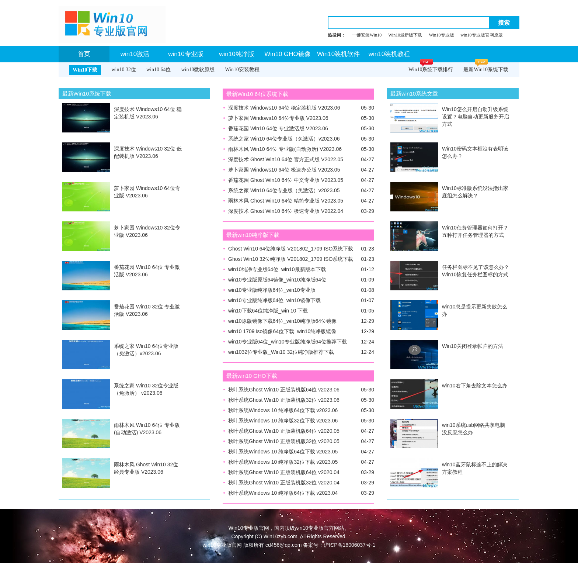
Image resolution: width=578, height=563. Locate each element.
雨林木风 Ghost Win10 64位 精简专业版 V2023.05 (285, 201)
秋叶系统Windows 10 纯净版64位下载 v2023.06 (283, 410)
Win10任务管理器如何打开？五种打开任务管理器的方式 (475, 231)
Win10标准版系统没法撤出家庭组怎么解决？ (475, 191)
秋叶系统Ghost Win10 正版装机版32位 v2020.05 (284, 441)
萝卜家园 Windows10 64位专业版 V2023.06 (147, 191)
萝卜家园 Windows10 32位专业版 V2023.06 (147, 231)
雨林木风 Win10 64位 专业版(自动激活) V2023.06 (147, 428)
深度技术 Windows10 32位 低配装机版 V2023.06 (148, 152)
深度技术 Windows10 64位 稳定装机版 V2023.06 (148, 113)
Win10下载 (85, 70)
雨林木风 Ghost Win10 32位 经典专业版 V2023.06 (146, 468)
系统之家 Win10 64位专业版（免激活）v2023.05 (284, 190)
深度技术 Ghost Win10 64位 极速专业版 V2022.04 (285, 211)
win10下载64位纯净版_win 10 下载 (268, 311)
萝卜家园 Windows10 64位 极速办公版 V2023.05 (284, 170)
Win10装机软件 (338, 54)
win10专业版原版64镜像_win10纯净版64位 (277, 280)
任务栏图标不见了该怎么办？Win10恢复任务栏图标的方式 (475, 270)
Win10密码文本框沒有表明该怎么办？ (475, 152)
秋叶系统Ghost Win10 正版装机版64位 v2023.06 (284, 390)
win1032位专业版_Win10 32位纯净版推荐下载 (281, 352)
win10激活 (135, 54)
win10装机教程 (389, 54)
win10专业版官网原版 (482, 35)
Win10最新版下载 (405, 35)
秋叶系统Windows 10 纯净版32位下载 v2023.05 (283, 462)
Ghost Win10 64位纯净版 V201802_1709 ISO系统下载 (290, 249)
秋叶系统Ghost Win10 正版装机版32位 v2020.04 (284, 483)
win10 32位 (123, 69)
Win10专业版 (441, 35)
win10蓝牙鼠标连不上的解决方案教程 (474, 468)
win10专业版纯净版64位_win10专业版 (272, 290)
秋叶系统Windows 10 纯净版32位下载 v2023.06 (283, 421)
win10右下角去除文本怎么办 (474, 385)
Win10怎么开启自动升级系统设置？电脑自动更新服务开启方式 (475, 116)
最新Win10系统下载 (485, 69)
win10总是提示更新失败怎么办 (474, 310)
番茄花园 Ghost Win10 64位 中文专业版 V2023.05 (285, 180)
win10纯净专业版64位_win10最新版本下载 (277, 269)
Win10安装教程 (242, 69)
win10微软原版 (198, 69)
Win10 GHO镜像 (287, 54)
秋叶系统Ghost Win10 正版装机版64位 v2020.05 (284, 431)
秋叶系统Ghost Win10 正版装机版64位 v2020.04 (284, 472)
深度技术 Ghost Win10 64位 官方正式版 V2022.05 (285, 159)
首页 (84, 54)
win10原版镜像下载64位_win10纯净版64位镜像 (282, 321)
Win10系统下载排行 (430, 69)
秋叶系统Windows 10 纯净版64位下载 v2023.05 (283, 452)
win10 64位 (158, 69)
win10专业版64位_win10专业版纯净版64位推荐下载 (287, 342)
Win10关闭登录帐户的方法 (472, 346)
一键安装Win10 (367, 35)
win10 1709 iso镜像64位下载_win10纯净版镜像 (282, 331)
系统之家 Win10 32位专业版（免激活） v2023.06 (146, 389)
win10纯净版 (236, 54)
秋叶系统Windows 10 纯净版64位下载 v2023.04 (283, 493)
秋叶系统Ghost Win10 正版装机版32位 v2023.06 (284, 400)
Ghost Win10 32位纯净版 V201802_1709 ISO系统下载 (290, 259)
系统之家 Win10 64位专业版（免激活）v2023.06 (146, 349)
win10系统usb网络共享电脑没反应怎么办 (473, 428)
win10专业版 (185, 54)
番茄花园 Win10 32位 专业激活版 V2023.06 (147, 310)
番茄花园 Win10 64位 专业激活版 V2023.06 (147, 270)
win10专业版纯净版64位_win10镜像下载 (274, 300)
